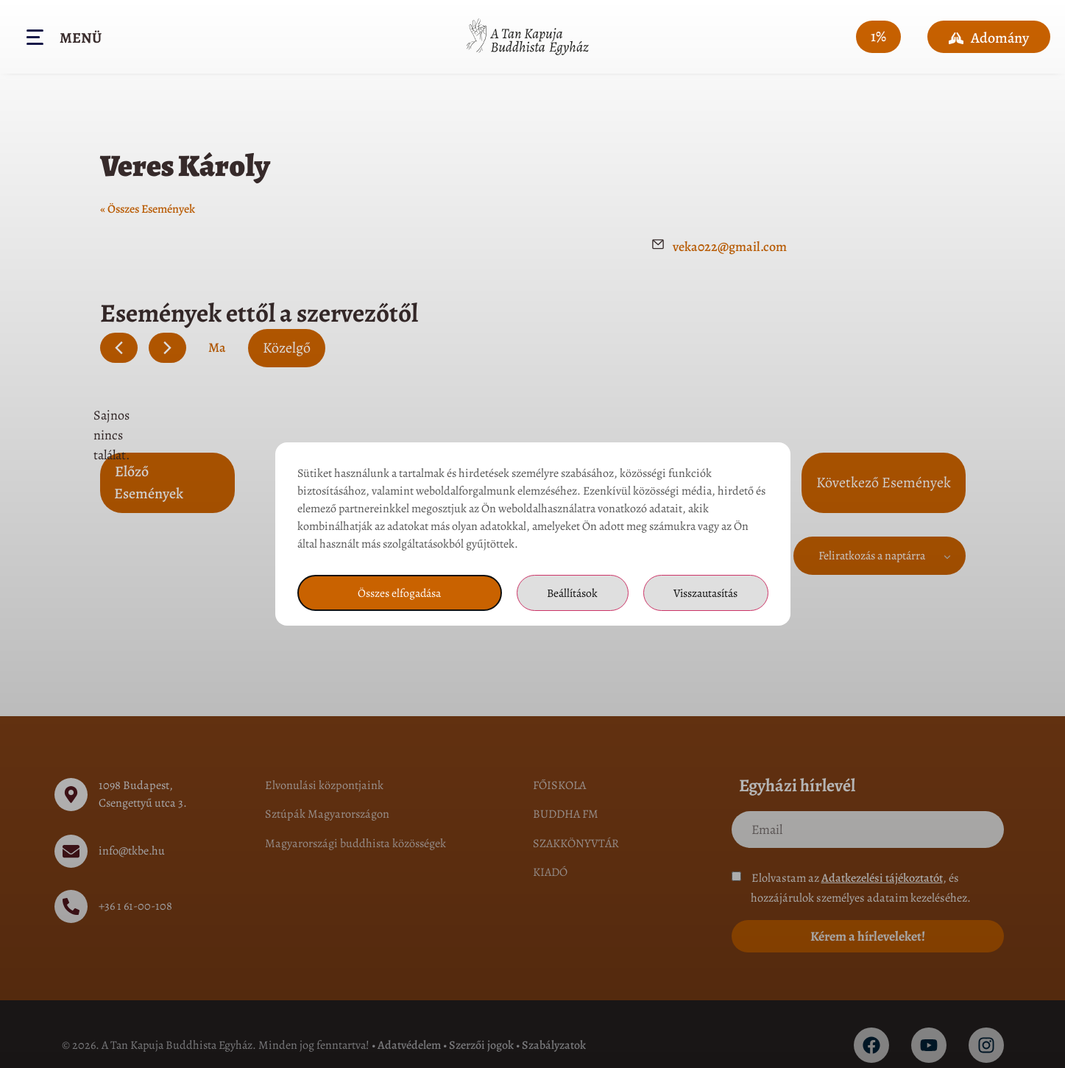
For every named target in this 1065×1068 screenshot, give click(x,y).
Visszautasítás (705, 593)
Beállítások (571, 593)
